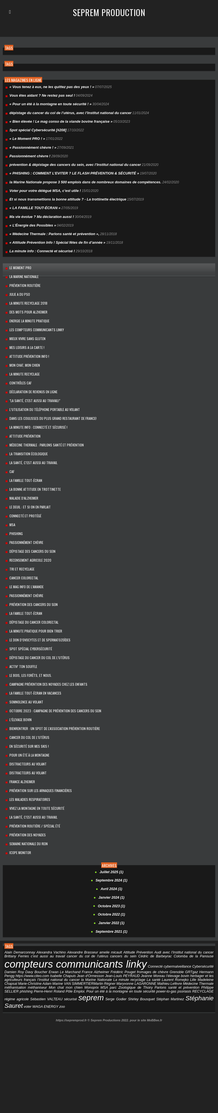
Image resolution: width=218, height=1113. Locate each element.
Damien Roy (13, 926)
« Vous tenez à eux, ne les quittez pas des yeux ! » (49, 87)
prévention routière (22, 277)
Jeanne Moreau (137, 930)
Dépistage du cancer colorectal (31, 592)
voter (184, 953)
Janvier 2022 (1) (111, 878)
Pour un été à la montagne (27, 717)
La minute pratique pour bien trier (33, 601)
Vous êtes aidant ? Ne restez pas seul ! (40, 95)
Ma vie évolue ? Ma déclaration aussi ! (39, 211)
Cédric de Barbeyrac (152, 910)
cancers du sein (117, 910)
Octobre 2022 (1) (111, 870)
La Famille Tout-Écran (23, 459)
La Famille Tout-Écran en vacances (32, 659)
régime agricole (185, 945)
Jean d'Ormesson (77, 930)
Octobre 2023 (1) (111, 861)
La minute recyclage (107, 934)
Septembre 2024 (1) (111, 836)
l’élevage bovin (18, 684)
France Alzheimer (19, 742)
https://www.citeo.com (20, 930)
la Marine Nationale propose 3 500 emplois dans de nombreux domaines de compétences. (81, 178)
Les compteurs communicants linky (34, 318)
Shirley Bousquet (92, 953)
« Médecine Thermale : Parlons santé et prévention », (51, 228)
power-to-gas (126, 945)
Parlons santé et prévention (140, 942)
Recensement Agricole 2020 (27, 534)
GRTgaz (182, 926)
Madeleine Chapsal (188, 934)
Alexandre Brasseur (78, 907)
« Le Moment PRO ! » (26, 136)
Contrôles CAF (18, 368)
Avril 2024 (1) (111, 845)
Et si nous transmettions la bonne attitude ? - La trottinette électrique (64, 195)
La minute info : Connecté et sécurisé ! (40, 244)
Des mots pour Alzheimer (25, 302)
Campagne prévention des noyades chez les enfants (45, 651)
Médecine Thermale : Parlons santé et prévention (44, 426)
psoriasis (144, 945)
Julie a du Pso (17, 285)
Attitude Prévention (22, 418)
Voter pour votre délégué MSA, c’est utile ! (42, 186)
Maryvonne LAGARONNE (113, 938)
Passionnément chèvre (23, 518)
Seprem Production (109, 12)
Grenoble (167, 926)
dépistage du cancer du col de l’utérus (37, 626)
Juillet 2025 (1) (111, 828)
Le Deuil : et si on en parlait (27, 484)
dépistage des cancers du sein (30, 526)
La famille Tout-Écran (23, 584)
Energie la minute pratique (27, 310)
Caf (9, 451)
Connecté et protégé (22, 493)
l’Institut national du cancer (38, 934)
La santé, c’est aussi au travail (30, 775)
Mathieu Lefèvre (147, 938)
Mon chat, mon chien (22, 351)
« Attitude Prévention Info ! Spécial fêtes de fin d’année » (54, 236)
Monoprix (62, 942)
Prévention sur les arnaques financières (38, 750)
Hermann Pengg (201, 926)
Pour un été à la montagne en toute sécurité (80, 945)
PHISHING (13, 509)
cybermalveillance (177, 920)
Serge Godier (69, 953)
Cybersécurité (203, 920)
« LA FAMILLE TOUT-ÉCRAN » (33, 203)
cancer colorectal (21, 551)
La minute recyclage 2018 (25, 293)
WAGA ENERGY (201, 953)
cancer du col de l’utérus (26, 700)
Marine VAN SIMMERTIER (49, 938)
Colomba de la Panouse (193, 910)
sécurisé (26, 953)
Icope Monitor (17, 808)
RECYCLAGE (162, 945)
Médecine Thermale (176, 938)
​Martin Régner (81, 938)
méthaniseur (13, 942)
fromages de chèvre (145, 926)
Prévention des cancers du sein (31, 576)
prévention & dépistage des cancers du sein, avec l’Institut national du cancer (70, 161)
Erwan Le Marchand (61, 926)
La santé (130, 934)
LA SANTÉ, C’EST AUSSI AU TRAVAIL (30, 443)
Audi (149, 907)
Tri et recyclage (19, 543)
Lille (169, 934)
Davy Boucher (34, 926)
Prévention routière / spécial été (32, 784)
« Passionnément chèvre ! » (31, 145)
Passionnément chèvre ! (28, 153)
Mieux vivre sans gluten (24, 327)
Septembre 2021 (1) (111, 886)
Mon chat (31, 942)
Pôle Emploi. (35, 945)
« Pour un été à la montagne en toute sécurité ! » (47, 103)
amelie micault (104, 907)
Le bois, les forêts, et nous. (28, 642)
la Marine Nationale (21, 268)
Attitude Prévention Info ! (26, 343)
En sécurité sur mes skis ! (26, 709)
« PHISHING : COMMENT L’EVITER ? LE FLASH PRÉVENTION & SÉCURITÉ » (70, 170)
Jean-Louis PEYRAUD (107, 930)
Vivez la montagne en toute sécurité (34, 767)
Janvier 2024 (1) (111, 853)
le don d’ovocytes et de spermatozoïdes (37, 609)
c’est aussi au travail (36, 910)
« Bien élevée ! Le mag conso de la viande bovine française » (57, 120)
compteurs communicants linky (74, 918)
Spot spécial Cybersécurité (28, 617)
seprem (46, 951)
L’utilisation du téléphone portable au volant (42, 393)
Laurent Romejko (151, 934)
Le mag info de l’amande (24, 559)
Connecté (154, 920)
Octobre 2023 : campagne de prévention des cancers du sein (52, 676)
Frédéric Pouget (117, 926)
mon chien (47, 942)
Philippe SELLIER (175, 942)
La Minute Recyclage (21, 360)
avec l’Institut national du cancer (177, 907)
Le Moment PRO (17, 260)
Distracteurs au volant (25, 725)
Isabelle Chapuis (50, 930)
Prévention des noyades (24, 792)
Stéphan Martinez (119, 953)
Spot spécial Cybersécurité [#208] (36, 128)
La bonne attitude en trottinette (32, 468)
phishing (196, 942)
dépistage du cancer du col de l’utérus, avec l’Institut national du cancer (66, 112)
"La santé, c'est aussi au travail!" (32, 385)
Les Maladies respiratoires (27, 759)
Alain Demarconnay (19, 907)
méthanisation (203, 938)
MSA (9, 501)
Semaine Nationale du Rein (26, 800)
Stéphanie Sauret (156, 952)
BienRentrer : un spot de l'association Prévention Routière (52, 692)
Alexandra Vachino (49, 907)
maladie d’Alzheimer (21, 476)
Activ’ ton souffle (20, 634)
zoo (7, 958)
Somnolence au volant (23, 667)
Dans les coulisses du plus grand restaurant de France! (50, 401)
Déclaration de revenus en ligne (31, 376)
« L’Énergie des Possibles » (31, 220)
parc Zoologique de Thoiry (98, 942)
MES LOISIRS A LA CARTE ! (24, 335)
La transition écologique (26, 435)
